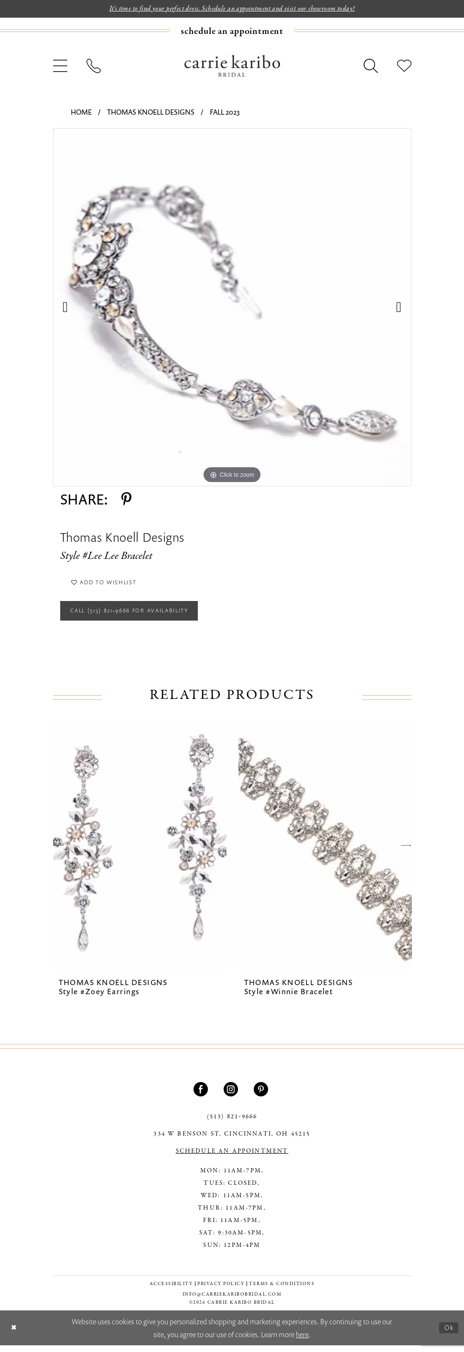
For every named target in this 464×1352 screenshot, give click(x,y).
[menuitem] (232, 32)
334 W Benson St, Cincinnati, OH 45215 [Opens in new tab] (231, 1140)
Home (81, 113)
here (302, 1340)
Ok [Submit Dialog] (448, 1334)
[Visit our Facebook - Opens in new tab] (202, 1095)
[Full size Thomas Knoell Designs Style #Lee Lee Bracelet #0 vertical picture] (232, 308)
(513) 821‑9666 (232, 1123)
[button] (60, 66)
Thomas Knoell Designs (150, 113)
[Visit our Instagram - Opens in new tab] (232, 1095)
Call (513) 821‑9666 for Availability (138, 616)
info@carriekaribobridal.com (232, 1301)
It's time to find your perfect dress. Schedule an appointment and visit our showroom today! (232, 9)
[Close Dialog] (14, 1334)
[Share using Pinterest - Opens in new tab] (126, 500)
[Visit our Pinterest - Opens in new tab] (262, 1095)
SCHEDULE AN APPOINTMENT (232, 1157)
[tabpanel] (232, 308)
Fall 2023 (225, 113)
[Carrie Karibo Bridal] (232, 66)
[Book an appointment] (232, 32)
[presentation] (140, 852)
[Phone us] (93, 66)
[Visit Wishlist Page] (404, 66)
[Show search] (371, 66)
